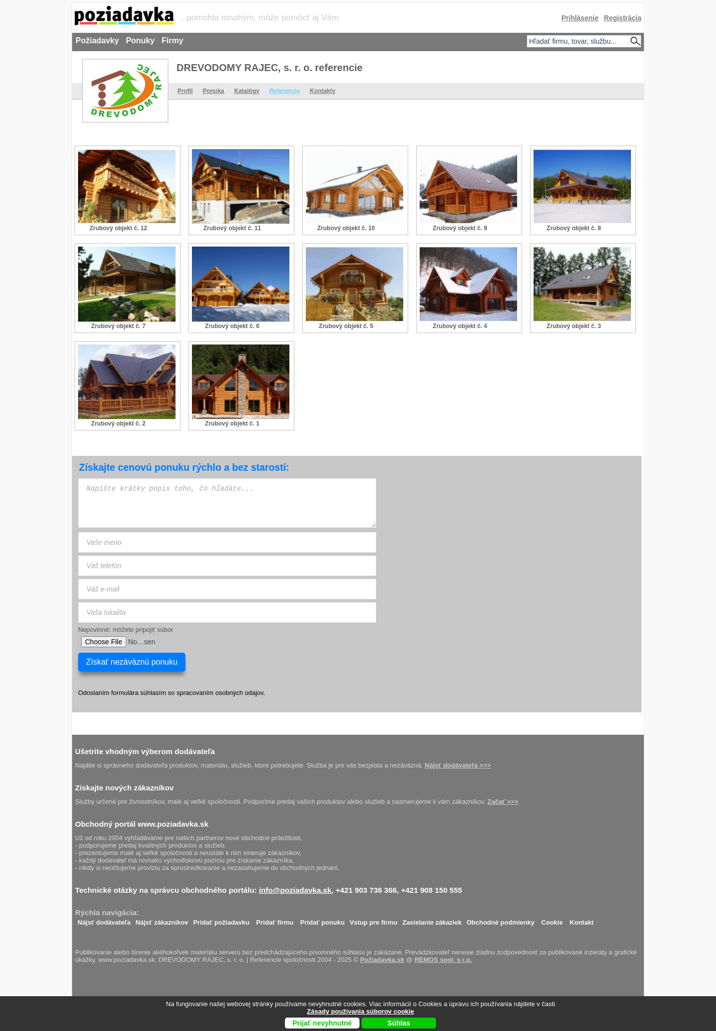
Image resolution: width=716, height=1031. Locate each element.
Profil (185, 90)
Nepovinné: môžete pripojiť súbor (125, 629)
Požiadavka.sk (382, 959)
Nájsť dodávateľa (104, 920)
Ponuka (213, 90)
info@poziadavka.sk (295, 890)
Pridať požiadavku (221, 920)
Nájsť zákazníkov (162, 920)
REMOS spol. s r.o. (443, 959)
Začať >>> (502, 801)
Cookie (552, 920)
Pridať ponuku (322, 920)
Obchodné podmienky (500, 920)
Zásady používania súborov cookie (360, 1011)
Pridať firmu (274, 920)
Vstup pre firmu (373, 920)
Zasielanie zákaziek (431, 920)
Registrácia (622, 18)
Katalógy (247, 90)
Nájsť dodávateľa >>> (458, 765)
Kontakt (582, 920)
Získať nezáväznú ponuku (132, 662)
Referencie (284, 90)
